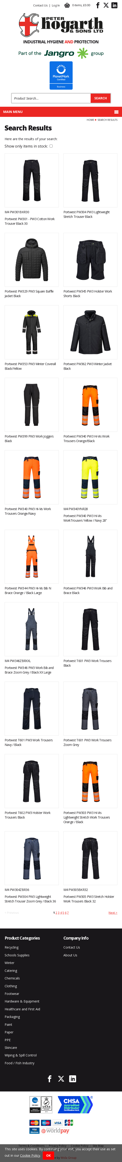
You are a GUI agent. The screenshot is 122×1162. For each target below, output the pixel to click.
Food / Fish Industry (19, 1063)
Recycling (11, 947)
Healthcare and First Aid (22, 1009)
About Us (70, 955)
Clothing (11, 986)
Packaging (12, 1016)
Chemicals (12, 978)
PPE (8, 1040)
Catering (11, 970)
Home (90, 119)
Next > (113, 913)
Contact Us (40, 5)
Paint (8, 1024)
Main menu (61, 111)
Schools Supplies (17, 955)
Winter (9, 963)
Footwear (12, 993)
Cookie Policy (30, 1155)
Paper (9, 1032)
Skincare (11, 1047)
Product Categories (22, 937)
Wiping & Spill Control (21, 1055)
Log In (56, 5)
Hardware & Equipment (22, 1001)
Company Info (76, 937)
